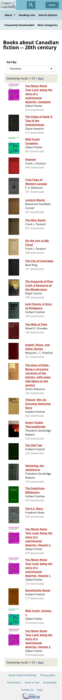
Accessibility (50, 682)
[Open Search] (31, 5)
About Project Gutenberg (22, 675)
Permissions (14, 682)
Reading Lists (27, 15)
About (10, 15)
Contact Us (27, 689)
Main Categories (48, 25)
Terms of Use (31, 682)
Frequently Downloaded (19, 25)
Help (39, 689)
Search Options (48, 15)
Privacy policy (47, 675)
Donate (52, 5)
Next (41, 78)
